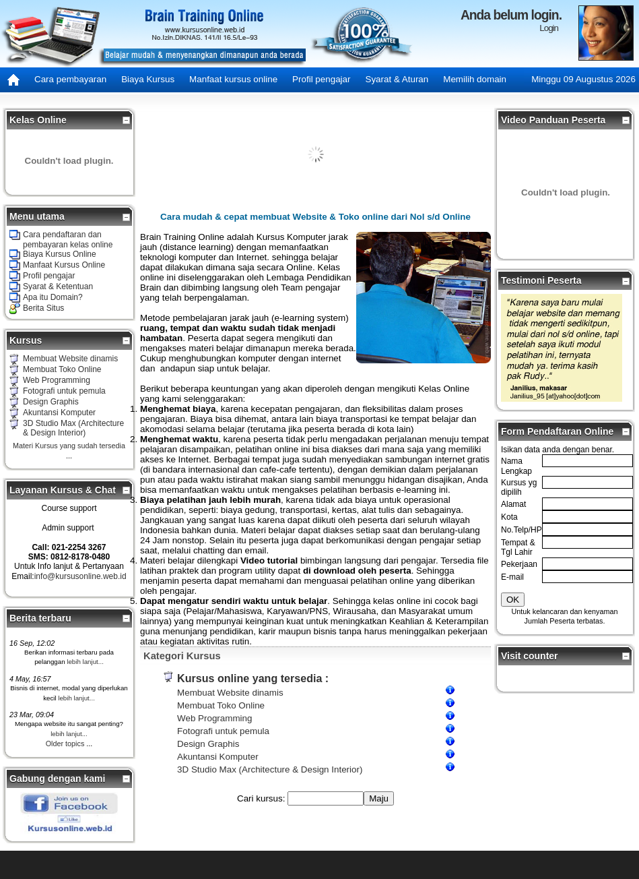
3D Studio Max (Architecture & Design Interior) (73, 428)
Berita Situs (43, 308)
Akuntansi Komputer (59, 412)
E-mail (512, 577)
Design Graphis (51, 401)
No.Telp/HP (521, 530)
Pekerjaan (519, 564)
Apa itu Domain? (53, 297)
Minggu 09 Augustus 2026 (583, 79)
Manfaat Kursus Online (64, 265)
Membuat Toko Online (62, 369)
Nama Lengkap (516, 465)
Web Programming (56, 380)
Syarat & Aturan (396, 79)
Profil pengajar (321, 79)
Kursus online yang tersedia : (253, 678)
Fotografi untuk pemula (64, 391)
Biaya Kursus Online (59, 254)
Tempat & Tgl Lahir (518, 547)
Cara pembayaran (70, 79)
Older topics (65, 743)
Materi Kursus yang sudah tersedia (69, 446)
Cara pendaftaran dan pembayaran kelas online (67, 239)
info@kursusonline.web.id (80, 576)
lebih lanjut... (85, 661)
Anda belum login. (511, 15)
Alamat (513, 504)
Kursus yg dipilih (519, 487)
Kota (509, 517)
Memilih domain (474, 79)
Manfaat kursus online (233, 79)
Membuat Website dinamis (70, 358)
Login (548, 28)
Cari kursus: (262, 798)
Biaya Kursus (147, 79)
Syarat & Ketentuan (58, 286)
